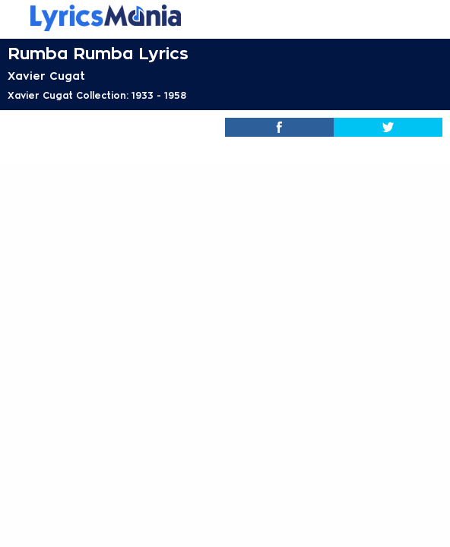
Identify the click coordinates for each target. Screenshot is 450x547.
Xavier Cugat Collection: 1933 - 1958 (97, 95)
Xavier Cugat (46, 76)
